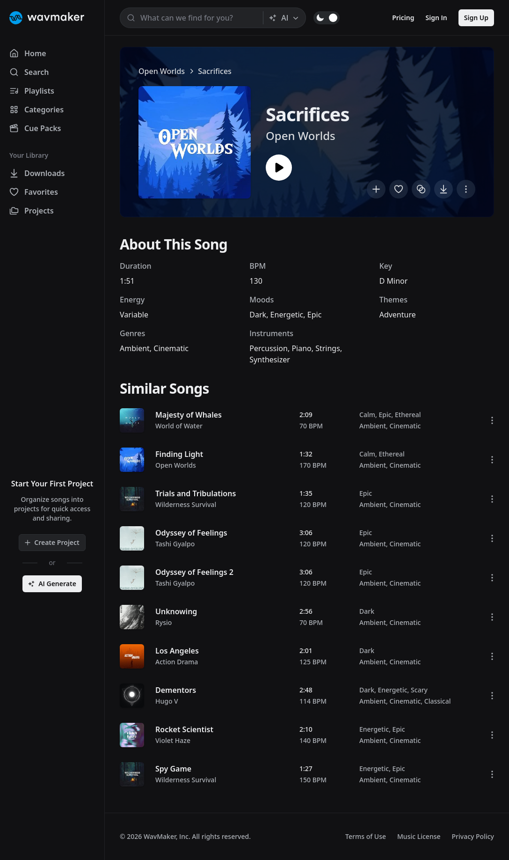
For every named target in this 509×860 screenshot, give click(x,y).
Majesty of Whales (188, 415)
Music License (419, 836)
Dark (257, 314)
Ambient (135, 348)
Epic (314, 314)
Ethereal (408, 414)
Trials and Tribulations (195, 493)
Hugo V (166, 701)
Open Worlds (161, 71)
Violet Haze (172, 740)
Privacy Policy (473, 836)
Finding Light (179, 454)
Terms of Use (365, 836)
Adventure (397, 314)
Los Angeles (177, 651)
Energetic (287, 314)
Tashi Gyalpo (175, 543)
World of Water (179, 425)
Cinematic (171, 348)
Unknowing (176, 611)
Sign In (436, 17)
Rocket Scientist (184, 729)
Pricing (403, 17)
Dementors (175, 690)
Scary (419, 689)
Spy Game (173, 769)
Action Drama (176, 661)
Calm (367, 414)
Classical (437, 701)
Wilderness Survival (185, 504)
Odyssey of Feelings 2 (194, 572)
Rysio (163, 622)
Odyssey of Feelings (191, 533)
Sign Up (476, 17)
